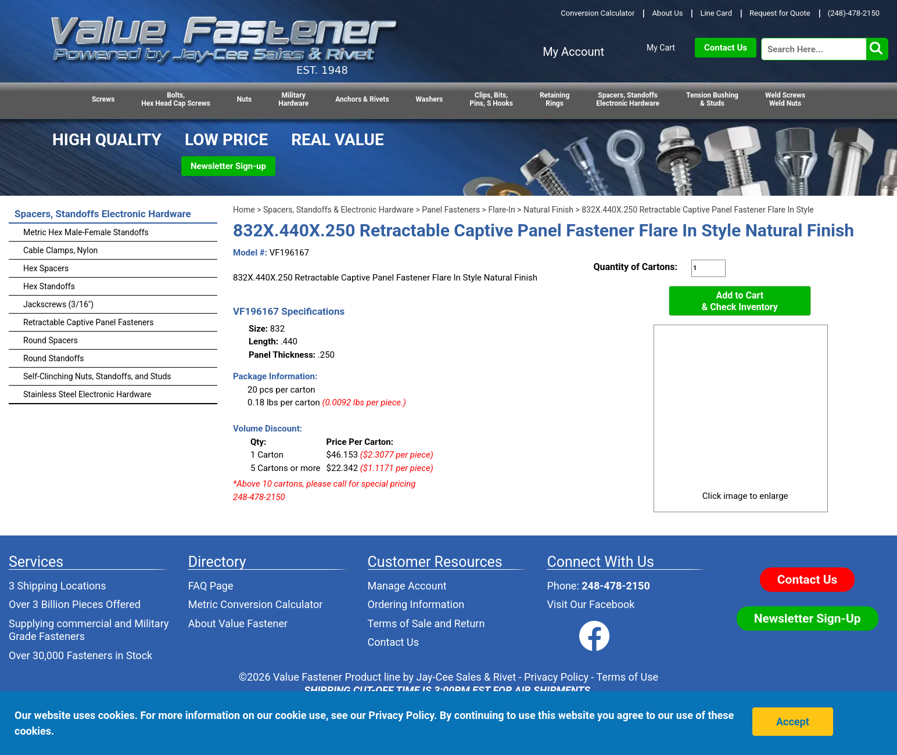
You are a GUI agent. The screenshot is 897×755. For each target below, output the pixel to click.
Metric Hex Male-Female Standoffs (86, 232)
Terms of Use (627, 677)
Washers (429, 99)
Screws (103, 99)
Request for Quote (779, 13)
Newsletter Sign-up (228, 166)
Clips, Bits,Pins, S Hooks (491, 99)
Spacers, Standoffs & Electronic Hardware (338, 209)
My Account (573, 52)
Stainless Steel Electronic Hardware (87, 394)
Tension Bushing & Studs (712, 99)
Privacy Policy (556, 677)
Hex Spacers (46, 268)
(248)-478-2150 (854, 13)
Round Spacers (50, 340)
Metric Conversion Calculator (255, 604)
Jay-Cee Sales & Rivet (466, 677)
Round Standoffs (53, 358)
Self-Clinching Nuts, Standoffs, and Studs (97, 376)
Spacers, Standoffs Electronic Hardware (103, 214)
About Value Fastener (238, 623)
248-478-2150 (616, 586)
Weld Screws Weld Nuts (785, 99)
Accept (792, 722)
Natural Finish (548, 209)
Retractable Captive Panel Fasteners (88, 322)
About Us (667, 13)
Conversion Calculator (597, 13)
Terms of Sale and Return (426, 623)
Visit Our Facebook (590, 604)
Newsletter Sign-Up (807, 618)
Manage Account (407, 586)
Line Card (716, 13)
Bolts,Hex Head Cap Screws (175, 99)
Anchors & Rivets (362, 99)
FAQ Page (211, 586)
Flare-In (501, 209)
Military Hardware (293, 99)
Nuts (244, 99)
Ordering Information (416, 604)
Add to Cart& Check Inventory (740, 301)
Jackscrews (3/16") (58, 304)
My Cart (661, 47)
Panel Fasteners (451, 209)
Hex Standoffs (49, 286)
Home (244, 209)
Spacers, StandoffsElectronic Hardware (627, 99)
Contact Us (725, 47)
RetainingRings (554, 99)
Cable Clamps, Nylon (60, 250)
